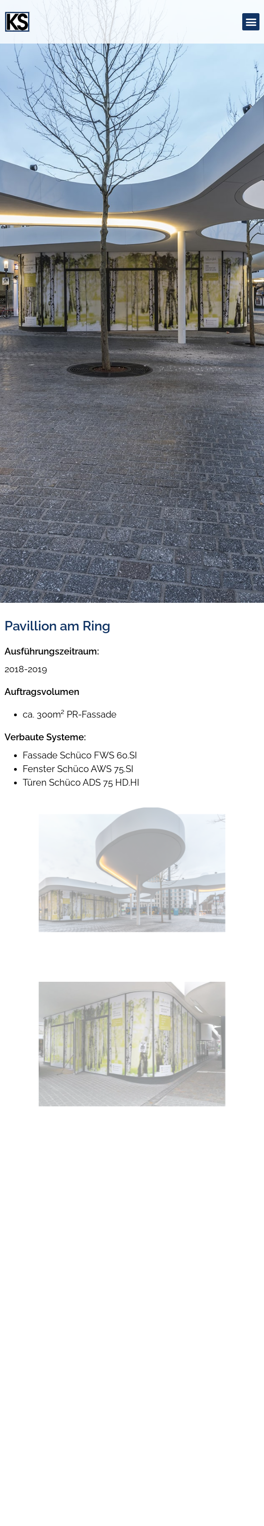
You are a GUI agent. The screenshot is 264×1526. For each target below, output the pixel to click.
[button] (250, 21)
